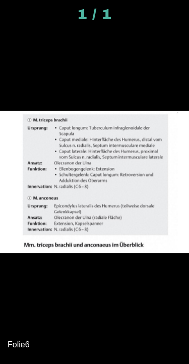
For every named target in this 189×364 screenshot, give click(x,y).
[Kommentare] (175, 14)
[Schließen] (14, 14)
